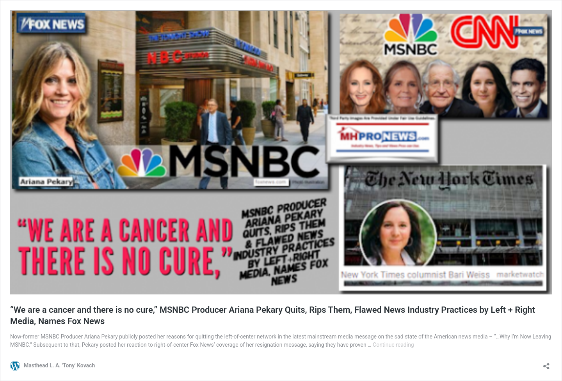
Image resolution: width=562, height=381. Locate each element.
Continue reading (393, 345)
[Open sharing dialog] (546, 364)
